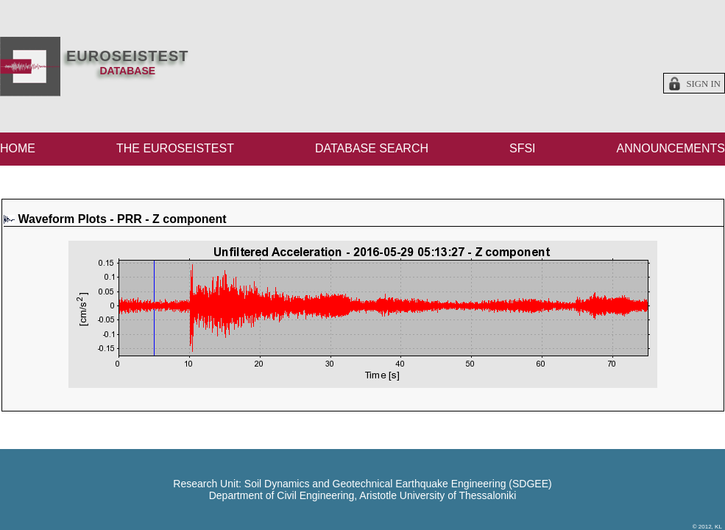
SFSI (522, 148)
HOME (17, 148)
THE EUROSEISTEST (175, 148)
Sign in (703, 84)
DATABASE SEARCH (371, 148)
